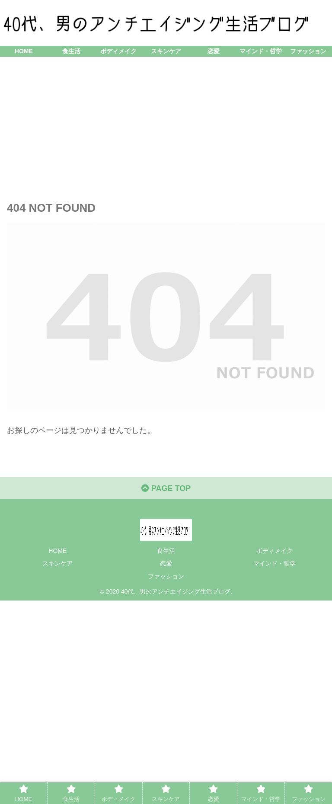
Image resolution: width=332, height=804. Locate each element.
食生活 (166, 550)
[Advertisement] (166, 127)
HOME (57, 550)
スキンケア (57, 563)
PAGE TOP (166, 488)
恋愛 (166, 563)
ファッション (166, 576)
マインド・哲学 (274, 563)
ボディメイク (274, 550)
